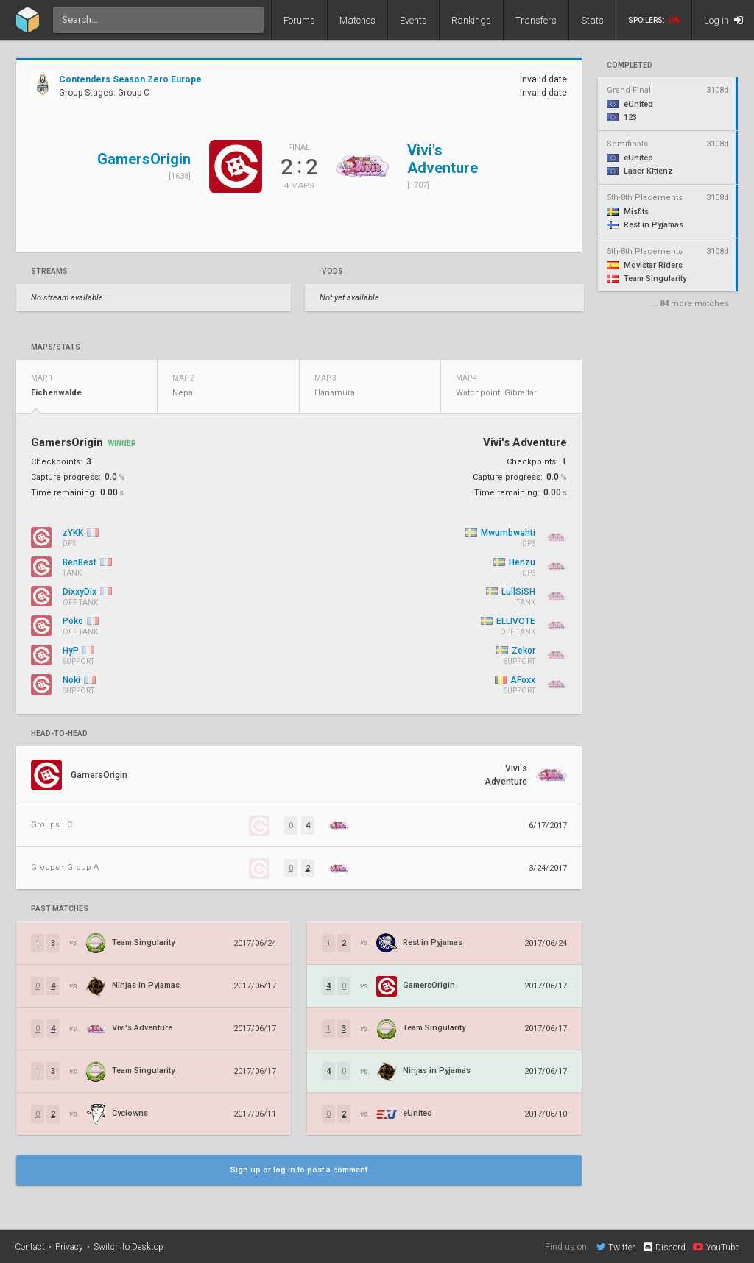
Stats (592, 20)
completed (629, 65)
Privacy (69, 1246)
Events (413, 20)
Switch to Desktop (128, 1246)
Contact (30, 1246)
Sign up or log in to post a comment (298, 1170)
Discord (664, 1247)
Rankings (471, 20)
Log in (723, 20)
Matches (357, 20)
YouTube (716, 1247)
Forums (299, 20)
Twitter (615, 1247)
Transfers (536, 20)
